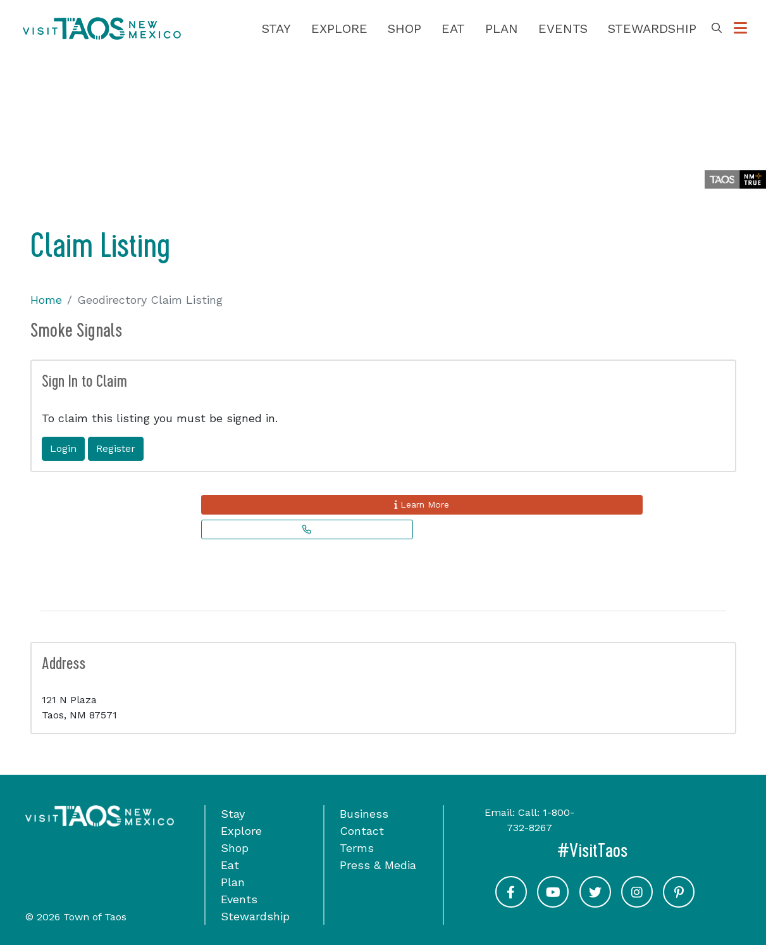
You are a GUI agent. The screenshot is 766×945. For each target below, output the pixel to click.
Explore (339, 28)
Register (115, 448)
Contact (362, 830)
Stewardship (652, 28)
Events (563, 28)
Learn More (421, 504)
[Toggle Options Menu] (740, 28)
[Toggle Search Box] (717, 28)
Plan (501, 28)
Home (46, 299)
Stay (276, 28)
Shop (404, 28)
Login (63, 448)
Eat (453, 28)
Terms (357, 847)
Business (364, 813)
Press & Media (378, 865)
